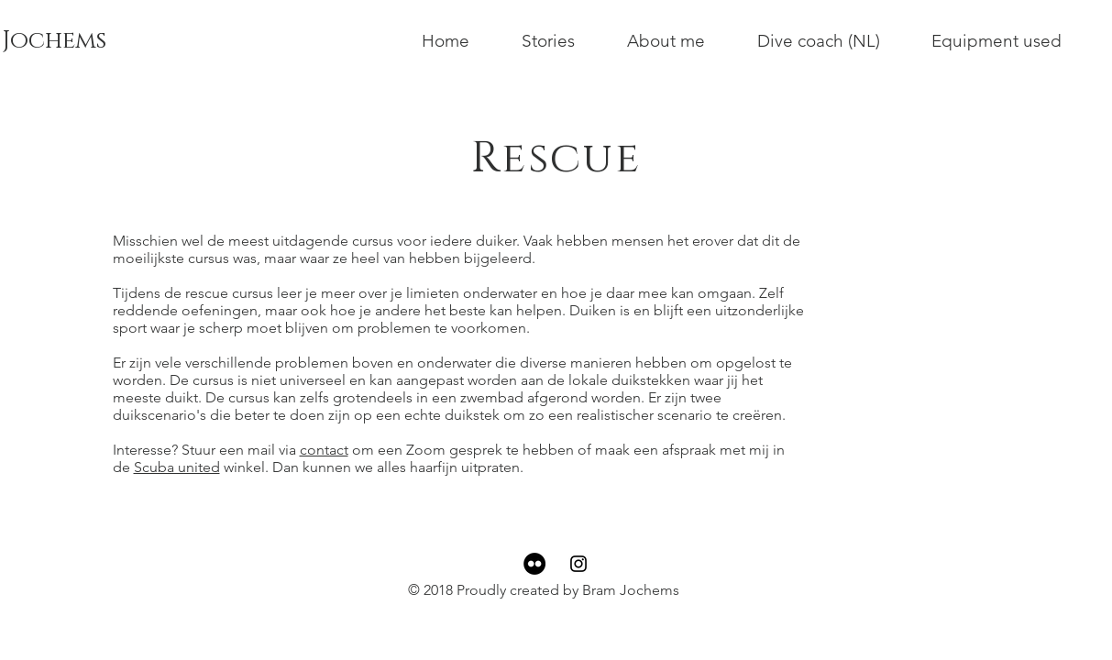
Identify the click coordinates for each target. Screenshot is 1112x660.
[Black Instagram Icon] (578, 564)
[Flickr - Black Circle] (534, 564)
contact (324, 449)
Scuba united (177, 467)
